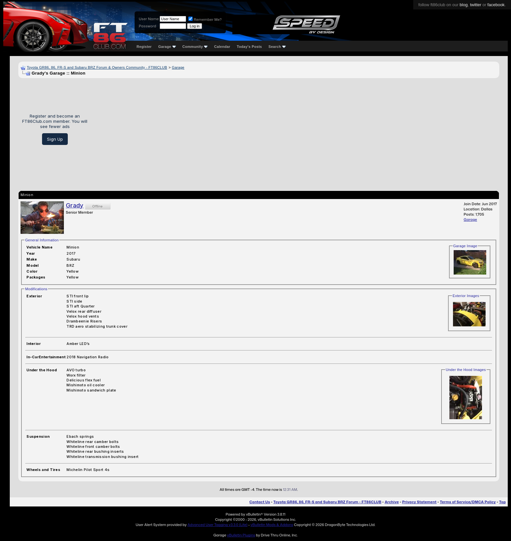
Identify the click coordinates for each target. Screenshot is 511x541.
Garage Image (465, 246)
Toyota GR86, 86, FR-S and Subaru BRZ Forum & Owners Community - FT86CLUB (97, 67)
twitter (475, 4)
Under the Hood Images (466, 370)
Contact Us (259, 502)
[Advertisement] (295, 129)
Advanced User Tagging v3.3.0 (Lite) (217, 524)
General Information (42, 240)
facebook (496, 4)
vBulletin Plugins (241, 535)
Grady (75, 205)
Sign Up (55, 139)
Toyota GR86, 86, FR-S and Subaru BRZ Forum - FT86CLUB (327, 502)
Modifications (36, 289)
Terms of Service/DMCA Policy (468, 502)
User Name (149, 18)
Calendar (222, 47)
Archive (392, 502)
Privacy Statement (419, 502)
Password (147, 26)
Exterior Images (466, 296)
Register (144, 47)
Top (502, 502)
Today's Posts (249, 47)
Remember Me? (205, 19)
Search (277, 47)
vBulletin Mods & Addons (272, 524)
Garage (167, 47)
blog (464, 4)
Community (195, 47)
